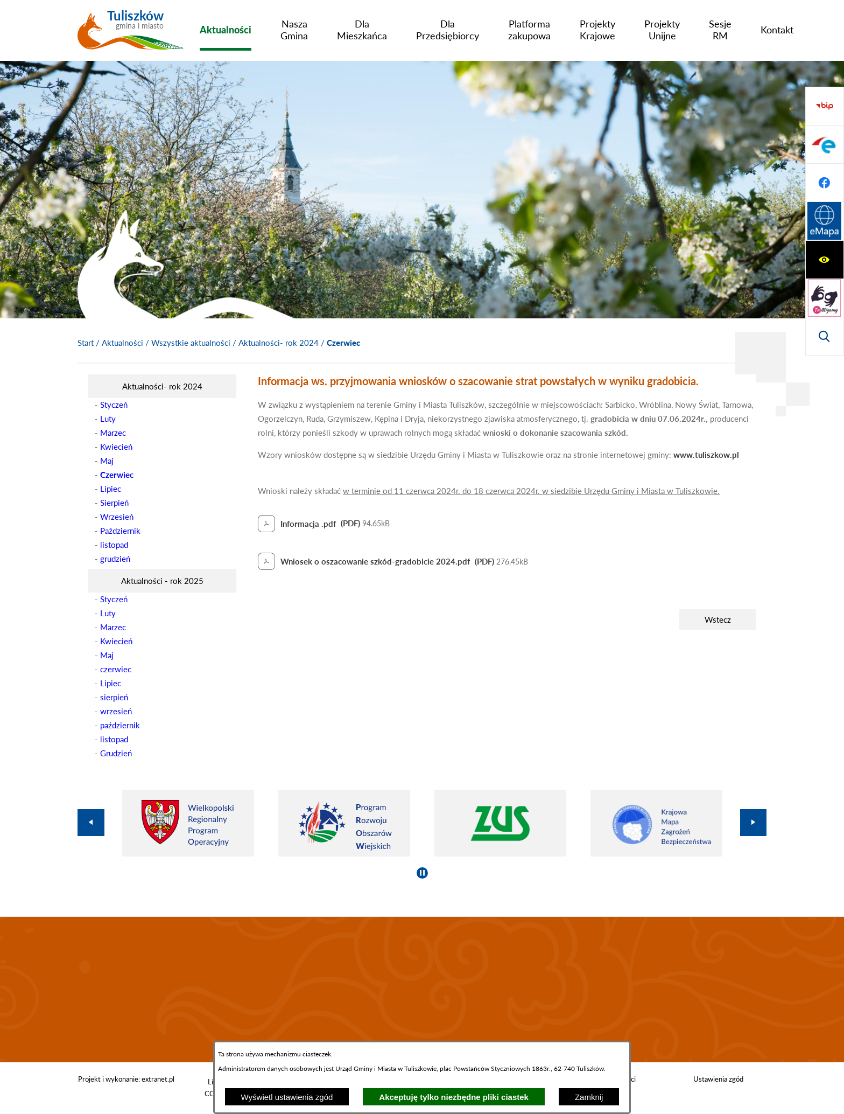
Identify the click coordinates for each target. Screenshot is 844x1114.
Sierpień (114, 502)
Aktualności (122, 342)
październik (120, 725)
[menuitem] (225, 30)
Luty (108, 418)
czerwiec (115, 669)
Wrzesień (116, 516)
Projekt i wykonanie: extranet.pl (126, 1079)
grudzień (115, 558)
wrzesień (116, 711)
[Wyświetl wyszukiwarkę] (824, 182)
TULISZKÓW (422, 989)
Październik (120, 530)
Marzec (113, 432)
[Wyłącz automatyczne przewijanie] (422, 873)
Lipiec (110, 488)
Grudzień (116, 753)
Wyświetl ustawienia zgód (287, 1097)
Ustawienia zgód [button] (718, 1079)
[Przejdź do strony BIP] (824, 221)
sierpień (114, 697)
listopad (114, 544)
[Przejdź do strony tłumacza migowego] (824, 144)
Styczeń (114, 404)
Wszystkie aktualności (190, 342)
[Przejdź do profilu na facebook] (824, 298)
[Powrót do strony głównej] (86, 343)
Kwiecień (116, 446)
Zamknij (589, 1097)
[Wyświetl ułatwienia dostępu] (824, 106)
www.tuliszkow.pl (706, 454)
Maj (107, 460)
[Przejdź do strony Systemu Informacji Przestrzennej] (824, 336)
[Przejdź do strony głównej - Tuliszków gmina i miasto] (131, 34)
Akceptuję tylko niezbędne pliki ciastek (454, 1097)
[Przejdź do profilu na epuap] (824, 259)
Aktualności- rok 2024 (278, 342)
